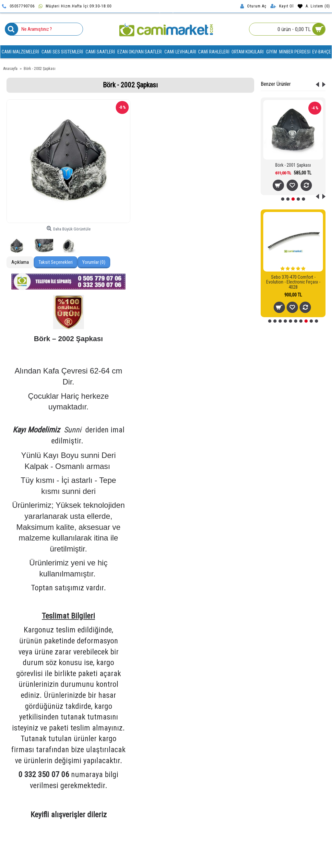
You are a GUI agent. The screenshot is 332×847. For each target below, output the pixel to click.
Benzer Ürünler (276, 84)
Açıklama (20, 262)
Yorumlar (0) (93, 262)
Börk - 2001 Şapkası (293, 165)
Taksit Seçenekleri (56, 262)
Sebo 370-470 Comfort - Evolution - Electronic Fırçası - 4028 (293, 282)
